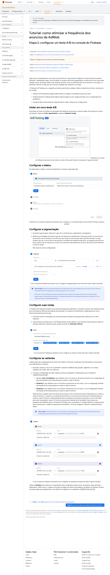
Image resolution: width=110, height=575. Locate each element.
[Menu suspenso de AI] (32, 11)
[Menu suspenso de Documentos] (63, 2)
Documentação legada (88, 569)
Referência (59, 11)
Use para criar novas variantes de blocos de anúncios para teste (54, 54)
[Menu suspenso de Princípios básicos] (25, 11)
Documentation (8, 7)
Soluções (41, 2)
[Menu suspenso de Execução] (34, 2)
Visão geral (5, 11)
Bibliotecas (29, 563)
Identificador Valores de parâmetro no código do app (54, 64)
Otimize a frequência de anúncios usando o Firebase (53, 51)
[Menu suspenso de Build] (23, 2)
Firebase (31, 28)
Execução (29, 2)
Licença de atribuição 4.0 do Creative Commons (90, 510)
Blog (92, 2)
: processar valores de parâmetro (85, 505)
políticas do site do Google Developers (93, 512)
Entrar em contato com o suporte (91, 555)
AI (29, 11)
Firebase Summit (58, 557)
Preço (48, 2)
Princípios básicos (17, 11)
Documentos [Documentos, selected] (57, 2)
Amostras (28, 560)
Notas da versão (86, 563)
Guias (27, 555)
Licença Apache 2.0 (59, 512)
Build (19, 2)
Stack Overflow (86, 557)
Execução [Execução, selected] (47, 11)
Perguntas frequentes (88, 566)
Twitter (56, 560)
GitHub (28, 566)
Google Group (86, 560)
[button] (10, 17)
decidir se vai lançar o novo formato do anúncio (48, 71)
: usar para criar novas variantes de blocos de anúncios (52, 502)
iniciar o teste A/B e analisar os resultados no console (52, 67)
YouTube (56, 563)
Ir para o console (101, 2)
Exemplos (68, 11)
